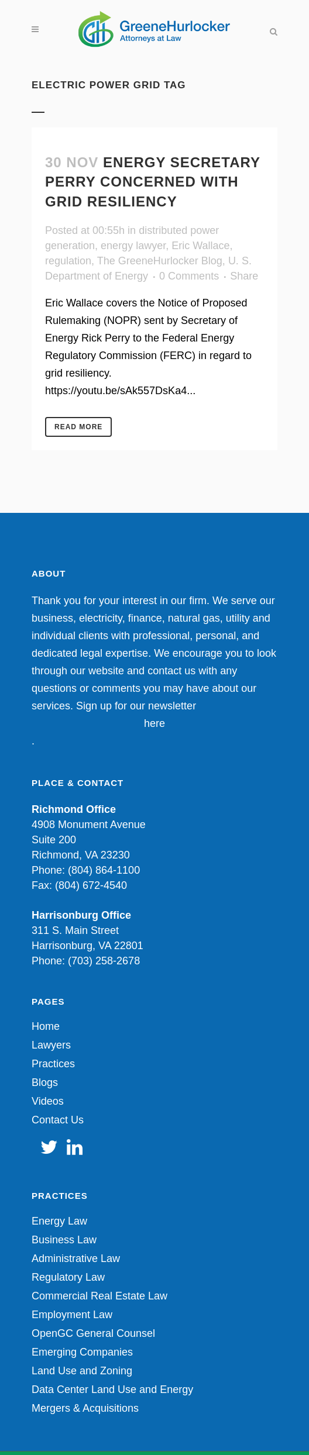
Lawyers (51, 1045)
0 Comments (189, 276)
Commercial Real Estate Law (99, 1296)
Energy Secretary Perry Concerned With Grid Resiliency (152, 181)
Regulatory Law (68, 1277)
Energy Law (59, 1221)
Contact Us (58, 1120)
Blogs (45, 1082)
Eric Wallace (200, 245)
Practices (53, 1064)
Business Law (64, 1240)
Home (46, 1026)
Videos (48, 1101)
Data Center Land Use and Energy (112, 1389)
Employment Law (72, 1314)
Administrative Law (76, 1258)
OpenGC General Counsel (93, 1333)
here (154, 723)
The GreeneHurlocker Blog (159, 261)
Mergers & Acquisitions (85, 1408)
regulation (68, 261)
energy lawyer (133, 245)
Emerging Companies (82, 1352)
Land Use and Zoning (82, 1371)
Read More (78, 427)
